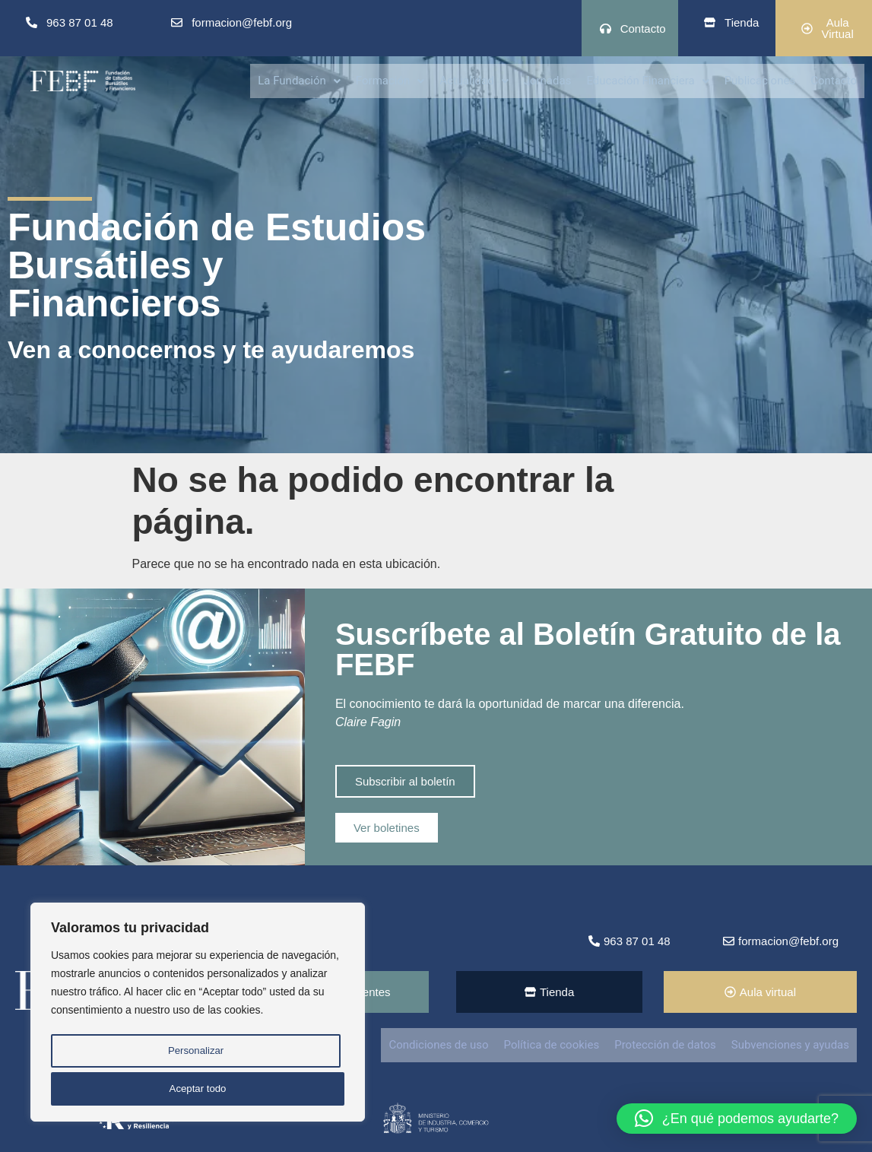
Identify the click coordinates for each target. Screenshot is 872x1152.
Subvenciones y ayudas (790, 1045)
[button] (299, 80)
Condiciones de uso (438, 1045)
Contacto (833, 80)
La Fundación (299, 80)
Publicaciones (760, 80)
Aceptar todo (197, 1089)
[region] (197, 1016)
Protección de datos (665, 1045)
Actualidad (473, 80)
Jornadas (548, 80)
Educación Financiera (647, 80)
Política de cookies (552, 1045)
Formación (390, 80)
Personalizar (194, 1055)
